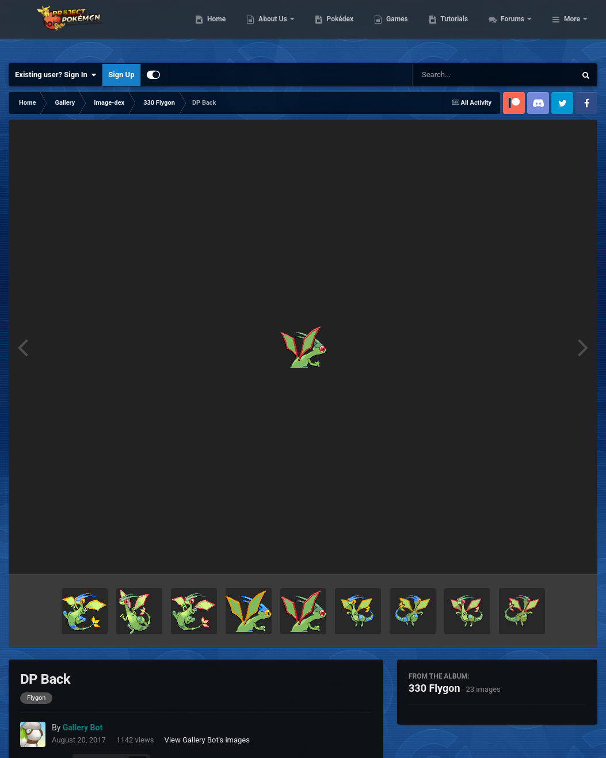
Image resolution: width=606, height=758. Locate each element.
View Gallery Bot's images (207, 740)
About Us (336, 29)
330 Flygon (434, 688)
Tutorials (516, 29)
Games (459, 29)
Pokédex (402, 29)
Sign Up (121, 74)
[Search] (465, 75)
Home (279, 29)
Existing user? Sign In (55, 75)
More (572, 29)
